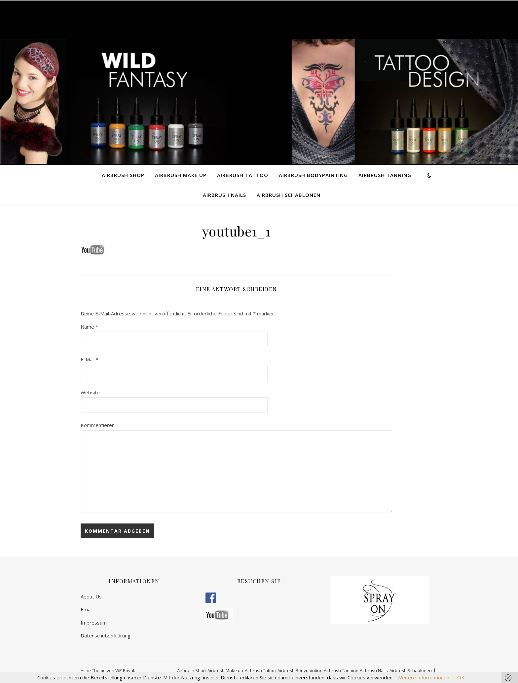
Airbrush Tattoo (242, 175)
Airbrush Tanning (384, 175)
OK (460, 677)
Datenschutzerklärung (105, 635)
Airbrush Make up (180, 175)
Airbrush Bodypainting (313, 175)
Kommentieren (98, 425)
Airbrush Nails (224, 195)
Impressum (94, 622)
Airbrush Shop (123, 175)
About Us (91, 596)
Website (90, 392)
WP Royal (124, 670)
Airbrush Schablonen (288, 195)
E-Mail (89, 359)
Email (86, 609)
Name (89, 326)
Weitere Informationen (423, 677)
